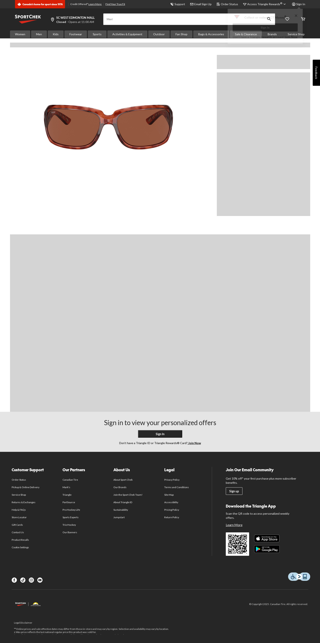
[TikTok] (22, 580)
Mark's (66, 487)
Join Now (291, 37)
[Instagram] (31, 580)
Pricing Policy (171, 509)
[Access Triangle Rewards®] (267, 4)
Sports (97, 34)
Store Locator (19, 517)
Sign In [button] (298, 4)
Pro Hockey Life (71, 509)
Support (177, 4)
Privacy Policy (172, 479)
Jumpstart (119, 517)
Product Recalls (20, 539)
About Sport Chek (123, 479)
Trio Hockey (69, 524)
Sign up (234, 491)
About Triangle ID (122, 502)
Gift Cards (17, 524)
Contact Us (18, 532)
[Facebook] (14, 580)
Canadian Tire (70, 479)
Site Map (169, 494)
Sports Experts (71, 517)
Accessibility (171, 502)
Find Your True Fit (115, 4)
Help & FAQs (19, 509)
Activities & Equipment (127, 34)
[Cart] (303, 19)
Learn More (95, 4)
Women (20, 34)
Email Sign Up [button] (201, 4)
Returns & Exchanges (24, 502)
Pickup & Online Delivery (25, 487)
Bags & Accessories (211, 34)
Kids (56, 34)
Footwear (75, 34)
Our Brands (120, 487)
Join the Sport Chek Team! (128, 494)
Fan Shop (181, 34)
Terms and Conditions (176, 487)
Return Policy (171, 517)
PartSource (69, 502)
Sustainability (120, 509)
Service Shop (19, 494)
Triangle (67, 494)
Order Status (227, 4)
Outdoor (159, 34)
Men (39, 34)
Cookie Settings (20, 547)
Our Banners (70, 532)
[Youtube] (40, 580)
